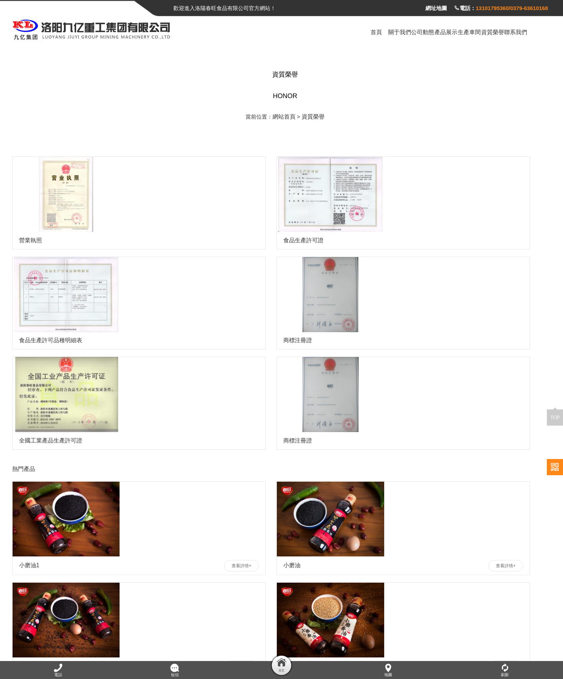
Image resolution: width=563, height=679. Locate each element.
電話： (501, 8)
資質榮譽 (312, 115)
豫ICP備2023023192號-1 (520, 650)
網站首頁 (285, 115)
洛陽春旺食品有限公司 (69, 640)
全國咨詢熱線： (99, 611)
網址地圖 (436, 8)
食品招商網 (114, 640)
